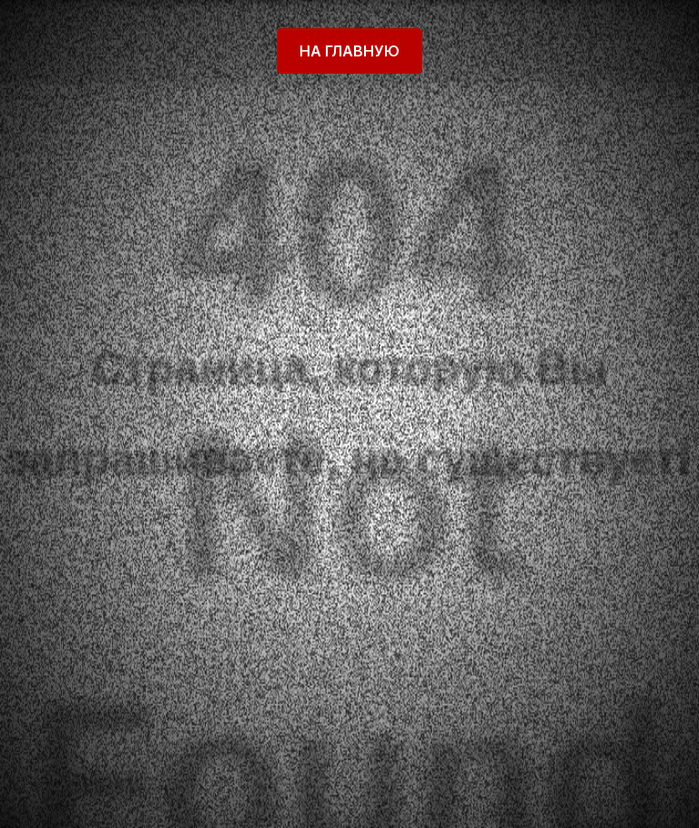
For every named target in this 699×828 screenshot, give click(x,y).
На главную (349, 51)
